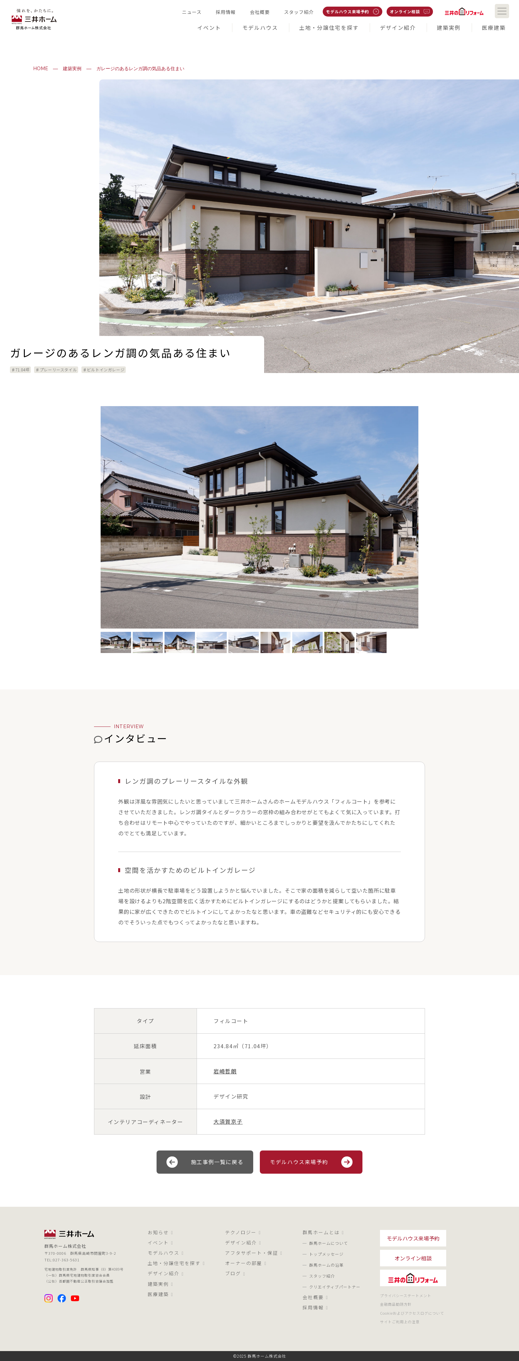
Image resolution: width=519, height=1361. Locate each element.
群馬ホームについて (328, 1243)
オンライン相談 (413, 1258)
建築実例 (72, 68)
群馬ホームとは (323, 1232)
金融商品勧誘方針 (396, 1304)
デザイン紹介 (166, 1273)
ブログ (235, 1273)
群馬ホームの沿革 (326, 1265)
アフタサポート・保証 (254, 1253)
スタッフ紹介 (322, 1276)
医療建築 (160, 1294)
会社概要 (315, 1297)
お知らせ (160, 1232)
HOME (40, 68)
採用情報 (315, 1307)
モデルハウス (166, 1253)
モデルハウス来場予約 (311, 1162)
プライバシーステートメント (405, 1295)
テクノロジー (243, 1232)
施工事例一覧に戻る (204, 1162)
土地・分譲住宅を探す (176, 1263)
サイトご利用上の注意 (400, 1321)
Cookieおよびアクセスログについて (412, 1313)
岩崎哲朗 (225, 1071)
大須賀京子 (228, 1121)
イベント (160, 1242)
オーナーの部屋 (246, 1263)
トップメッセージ (326, 1254)
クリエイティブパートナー (334, 1287)
